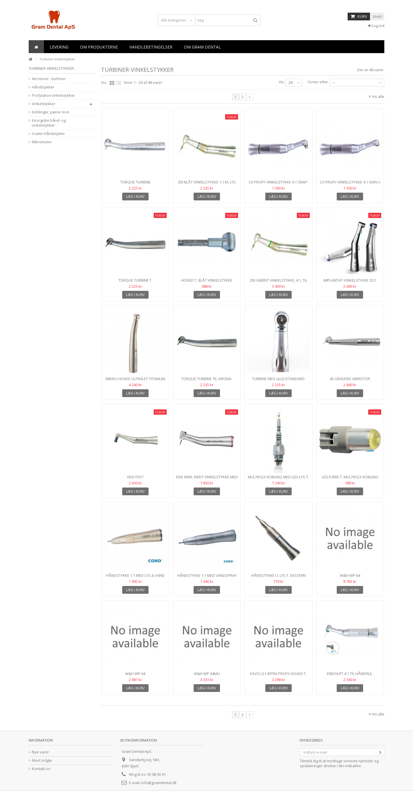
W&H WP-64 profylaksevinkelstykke (135, 676)
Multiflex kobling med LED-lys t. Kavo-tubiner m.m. (278, 479)
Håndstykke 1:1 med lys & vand (135, 575)
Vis (281, 81)
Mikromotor (42, 142)
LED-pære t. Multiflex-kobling (350, 476)
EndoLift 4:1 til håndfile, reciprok (350, 676)
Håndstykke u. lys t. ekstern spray (278, 578)
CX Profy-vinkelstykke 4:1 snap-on (278, 184)
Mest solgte (42, 760)
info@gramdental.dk (159, 782)
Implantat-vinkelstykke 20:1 (350, 280)
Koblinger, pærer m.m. (51, 112)
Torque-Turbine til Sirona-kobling (206, 381)
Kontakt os (41, 768)
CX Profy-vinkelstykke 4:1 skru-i (350, 182)
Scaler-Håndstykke (48, 133)
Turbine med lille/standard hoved (278, 381)
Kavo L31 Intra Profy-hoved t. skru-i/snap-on (278, 676)
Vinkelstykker (43, 103)
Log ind (376, 25)
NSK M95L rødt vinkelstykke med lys (207, 479)
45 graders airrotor (350, 378)
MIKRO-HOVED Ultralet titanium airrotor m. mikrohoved (135, 381)
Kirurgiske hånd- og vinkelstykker (49, 123)
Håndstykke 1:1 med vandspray (207, 575)
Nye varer (40, 752)
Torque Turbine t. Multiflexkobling (135, 283)
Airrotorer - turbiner (49, 78)
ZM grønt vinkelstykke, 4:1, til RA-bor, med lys (278, 283)
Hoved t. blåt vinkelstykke (206, 280)
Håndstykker (43, 87)
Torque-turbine (135, 182)
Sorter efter (318, 81)
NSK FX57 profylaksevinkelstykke (135, 479)
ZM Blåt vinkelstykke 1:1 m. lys (207, 182)
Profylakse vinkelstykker (53, 95)
